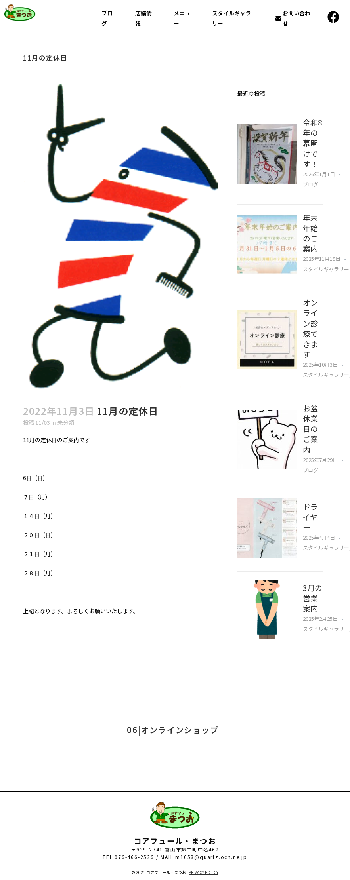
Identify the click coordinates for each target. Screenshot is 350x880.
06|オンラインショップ (173, 730)
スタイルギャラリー (231, 18)
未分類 (65, 422)
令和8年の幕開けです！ (312, 143)
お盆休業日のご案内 (310, 429)
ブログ (107, 18)
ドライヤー (310, 516)
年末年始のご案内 (310, 233)
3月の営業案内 (312, 598)
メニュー (182, 18)
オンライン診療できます (310, 328)
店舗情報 (143, 18)
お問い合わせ (292, 18)
